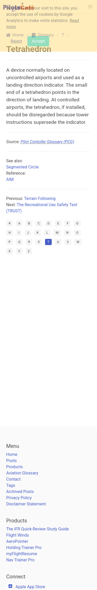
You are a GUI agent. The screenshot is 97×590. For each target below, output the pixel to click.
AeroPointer (17, 541)
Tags (10, 485)
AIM (10, 179)
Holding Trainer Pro (24, 547)
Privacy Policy (19, 497)
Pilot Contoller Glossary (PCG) (47, 141)
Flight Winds (17, 535)
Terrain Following (40, 198)
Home (11, 454)
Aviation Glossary (22, 473)
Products (14, 466)
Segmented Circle (22, 167)
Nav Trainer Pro (20, 559)
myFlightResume (21, 553)
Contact (13, 479)
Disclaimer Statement (26, 504)
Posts (11, 460)
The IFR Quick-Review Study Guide (37, 529)
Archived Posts (20, 491)
